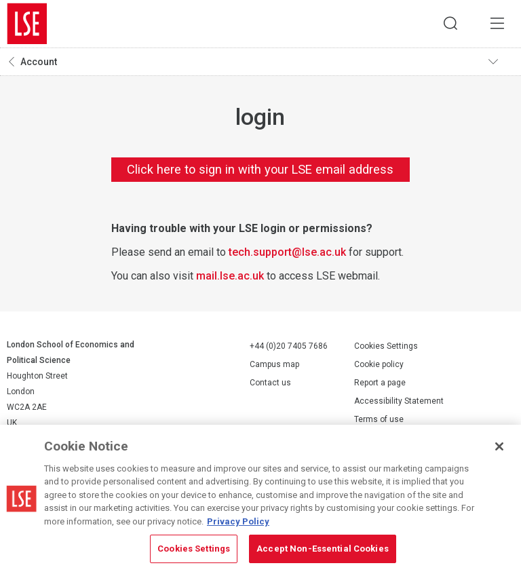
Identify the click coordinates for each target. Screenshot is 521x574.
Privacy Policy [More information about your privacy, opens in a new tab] (238, 521)
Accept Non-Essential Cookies (322, 548)
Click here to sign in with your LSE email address (260, 169)
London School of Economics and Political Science (27, 23)
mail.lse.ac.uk (230, 275)
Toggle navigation (501, 61)
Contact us (270, 382)
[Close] (499, 446)
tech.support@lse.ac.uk (287, 252)
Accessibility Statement (399, 401)
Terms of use (379, 420)
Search (450, 23)
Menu (497, 23)
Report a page (380, 383)
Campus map (274, 364)
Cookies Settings (386, 346)
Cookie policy (379, 365)
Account (38, 61)
